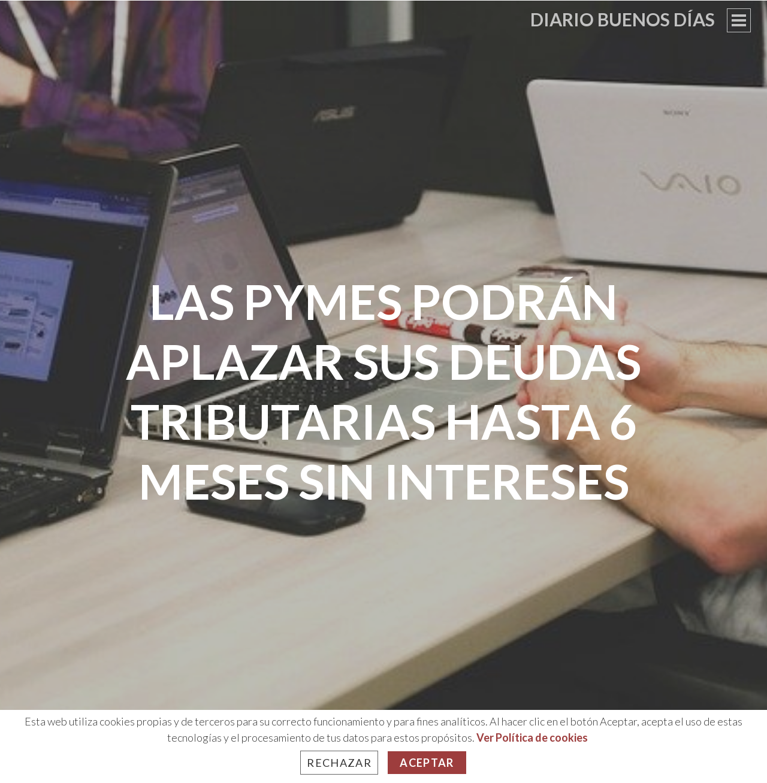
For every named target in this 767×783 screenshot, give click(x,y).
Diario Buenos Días (622, 19)
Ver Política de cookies (532, 737)
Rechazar (339, 762)
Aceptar (427, 762)
